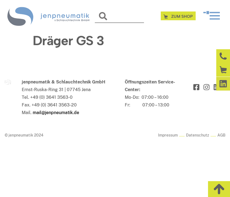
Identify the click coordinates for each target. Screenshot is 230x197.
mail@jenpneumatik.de (56, 112)
